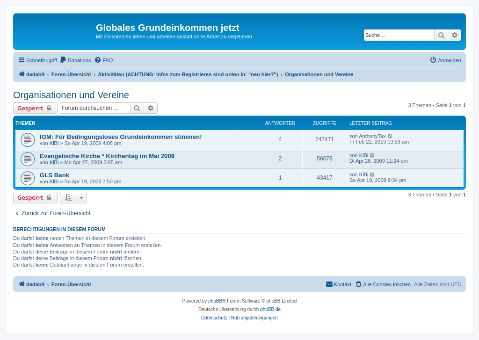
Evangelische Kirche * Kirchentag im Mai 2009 (107, 155)
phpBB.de (270, 309)
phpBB (215, 301)
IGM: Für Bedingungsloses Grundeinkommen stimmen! (121, 136)
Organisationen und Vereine (71, 95)
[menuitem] (75, 60)
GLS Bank (54, 175)
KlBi (54, 143)
